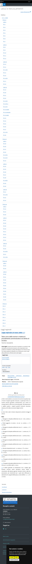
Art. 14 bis (5, 69)
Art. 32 (4, 152)
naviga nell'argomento (25, 12)
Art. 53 (4, 237)
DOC (9, 367)
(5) (11, 397)
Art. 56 (4, 248)
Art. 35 (4, 169)
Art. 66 (4, 291)
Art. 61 (4, 277)
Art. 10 (4, 52)
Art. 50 (4, 228)
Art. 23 (4, 118)
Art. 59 (4, 268)
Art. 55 (4, 245)
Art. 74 (4, 317)
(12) (22, 397)
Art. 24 (4, 121)
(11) (20, 397)
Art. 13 (4, 64)
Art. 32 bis (5, 155)
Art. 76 (4, 323)
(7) (14, 397)
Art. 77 (4, 326)
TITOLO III (5, 204)
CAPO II (4, 45)
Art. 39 (4, 183)
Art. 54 (4, 240)
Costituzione (4, 489)
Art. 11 (4, 55)
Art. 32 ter (5, 157)
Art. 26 (4, 126)
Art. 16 (4, 75)
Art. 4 (4, 33)
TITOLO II (5, 139)
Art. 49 (4, 226)
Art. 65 (4, 288)
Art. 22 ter (5, 106)
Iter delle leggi (4, 487)
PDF (6, 367)
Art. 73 (4, 314)
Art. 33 (4, 160)
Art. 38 (4, 177)
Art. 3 (4, 30)
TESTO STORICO (5, 359)
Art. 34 (4, 166)
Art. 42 (4, 197)
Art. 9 (4, 50)
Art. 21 (4, 95)
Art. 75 (4, 320)
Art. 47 (4, 220)
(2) (2, 410)
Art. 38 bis (5, 180)
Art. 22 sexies (6, 115)
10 (2, 455)
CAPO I (4, 22)
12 (2, 463)
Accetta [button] (11, 557)
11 (2, 459)
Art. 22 (4, 98)
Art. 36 (4, 172)
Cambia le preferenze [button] (14, 559)
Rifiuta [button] (16, 557)
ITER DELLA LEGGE (7, 386)
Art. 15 (4, 72)
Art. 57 (4, 254)
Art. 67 (4, 294)
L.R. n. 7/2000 (5, 18)
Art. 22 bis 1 (5, 104)
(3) (9, 397)
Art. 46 (4, 214)
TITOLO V (5, 303)
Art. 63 (4, 282)
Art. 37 (4, 174)
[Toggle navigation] (31, 4)
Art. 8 (4, 47)
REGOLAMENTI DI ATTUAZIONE (10, 384)
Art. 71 (4, 308)
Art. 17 (4, 81)
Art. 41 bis (5, 194)
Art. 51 (4, 231)
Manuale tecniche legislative (7, 492)
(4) (10, 397)
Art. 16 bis (5, 78)
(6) (13, 397)
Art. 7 (4, 41)
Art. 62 (4, 279)
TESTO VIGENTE (5, 357)
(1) (8, 397)
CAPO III (5, 62)
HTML (3, 367)
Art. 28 (4, 135)
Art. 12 (4, 58)
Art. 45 (4, 211)
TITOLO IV (5, 261)
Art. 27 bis (5, 132)
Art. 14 (4, 67)
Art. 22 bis (5, 101)
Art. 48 (4, 223)
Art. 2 (4, 27)
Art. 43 (4, 200)
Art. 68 (4, 296)
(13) (23, 397)
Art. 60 (4, 274)
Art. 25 (4, 123)
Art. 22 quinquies (6, 112)
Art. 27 (4, 129)
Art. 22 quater (6, 109)
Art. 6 (4, 38)
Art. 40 (4, 186)
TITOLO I (4, 20)
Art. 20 (4, 92)
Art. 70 (4, 306)
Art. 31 (4, 149)
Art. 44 (4, 209)
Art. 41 (4, 191)
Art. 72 (4, 311)
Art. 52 (4, 234)
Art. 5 (4, 35)
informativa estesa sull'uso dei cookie (18, 554)
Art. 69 (4, 299)
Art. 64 (4, 285)
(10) (18, 397)
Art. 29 (4, 143)
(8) (15, 397)
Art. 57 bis (5, 257)
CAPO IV (5, 87)
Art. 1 (4, 24)
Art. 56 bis (5, 251)
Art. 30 (4, 146)
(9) (16, 397)
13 (2, 467)
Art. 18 (4, 84)
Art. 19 (4, 89)
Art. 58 (4, 265)
